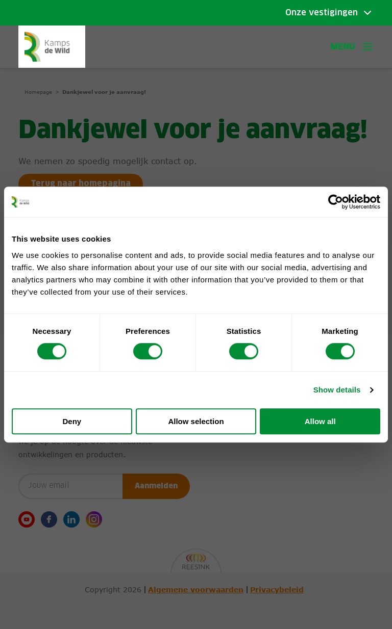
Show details (337, 389)
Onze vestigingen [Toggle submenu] (321, 13)
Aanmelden (156, 486)
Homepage (38, 92)
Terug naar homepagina (83, 184)
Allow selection (196, 421)
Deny (71, 421)
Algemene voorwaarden (195, 589)
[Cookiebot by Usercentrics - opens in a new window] (335, 201)
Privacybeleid (277, 589)
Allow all (320, 421)
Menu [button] (352, 46)
